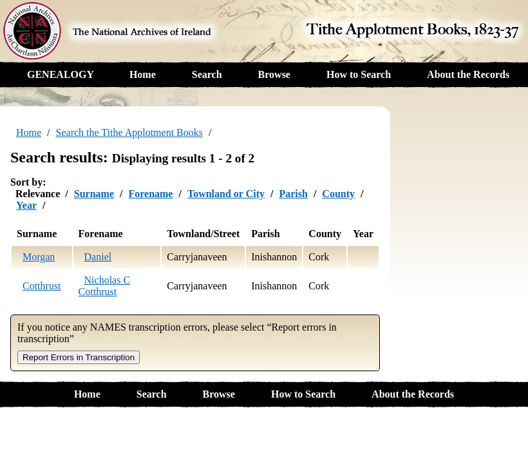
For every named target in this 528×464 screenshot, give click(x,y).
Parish (293, 193)
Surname (94, 193)
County (338, 193)
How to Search (358, 74)
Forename (150, 193)
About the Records (468, 74)
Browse (274, 74)
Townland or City (226, 193)
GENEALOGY (60, 74)
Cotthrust (42, 285)
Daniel (98, 256)
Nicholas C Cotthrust (105, 286)
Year (26, 205)
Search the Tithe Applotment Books (129, 132)
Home (142, 74)
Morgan (39, 256)
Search (207, 74)
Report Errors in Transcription (79, 357)
